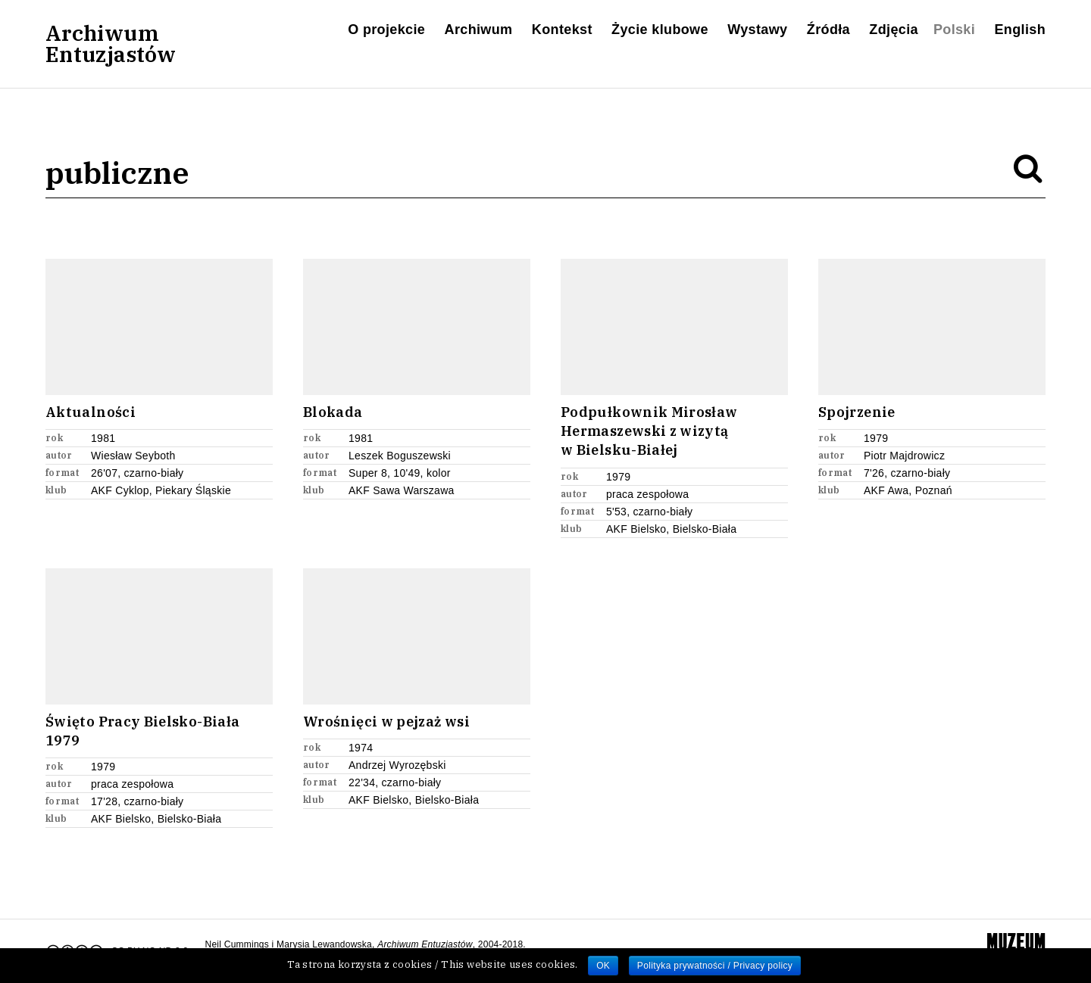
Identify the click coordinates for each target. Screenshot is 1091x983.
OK (603, 965)
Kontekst (562, 29)
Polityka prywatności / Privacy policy (714, 965)
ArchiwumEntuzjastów (110, 44)
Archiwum (479, 29)
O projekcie (386, 29)
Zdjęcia (893, 29)
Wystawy (757, 29)
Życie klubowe (659, 29)
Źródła (828, 29)
